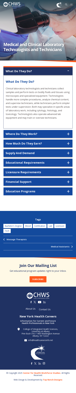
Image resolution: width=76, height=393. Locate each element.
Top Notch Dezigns (52, 379)
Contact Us (45, 309)
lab (50, 226)
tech (7, 230)
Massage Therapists (15, 239)
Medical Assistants (62, 246)
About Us (30, 308)
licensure (60, 226)
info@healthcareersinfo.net (40, 340)
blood (28, 226)
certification (39, 226)
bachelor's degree (13, 226)
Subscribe (37, 279)
